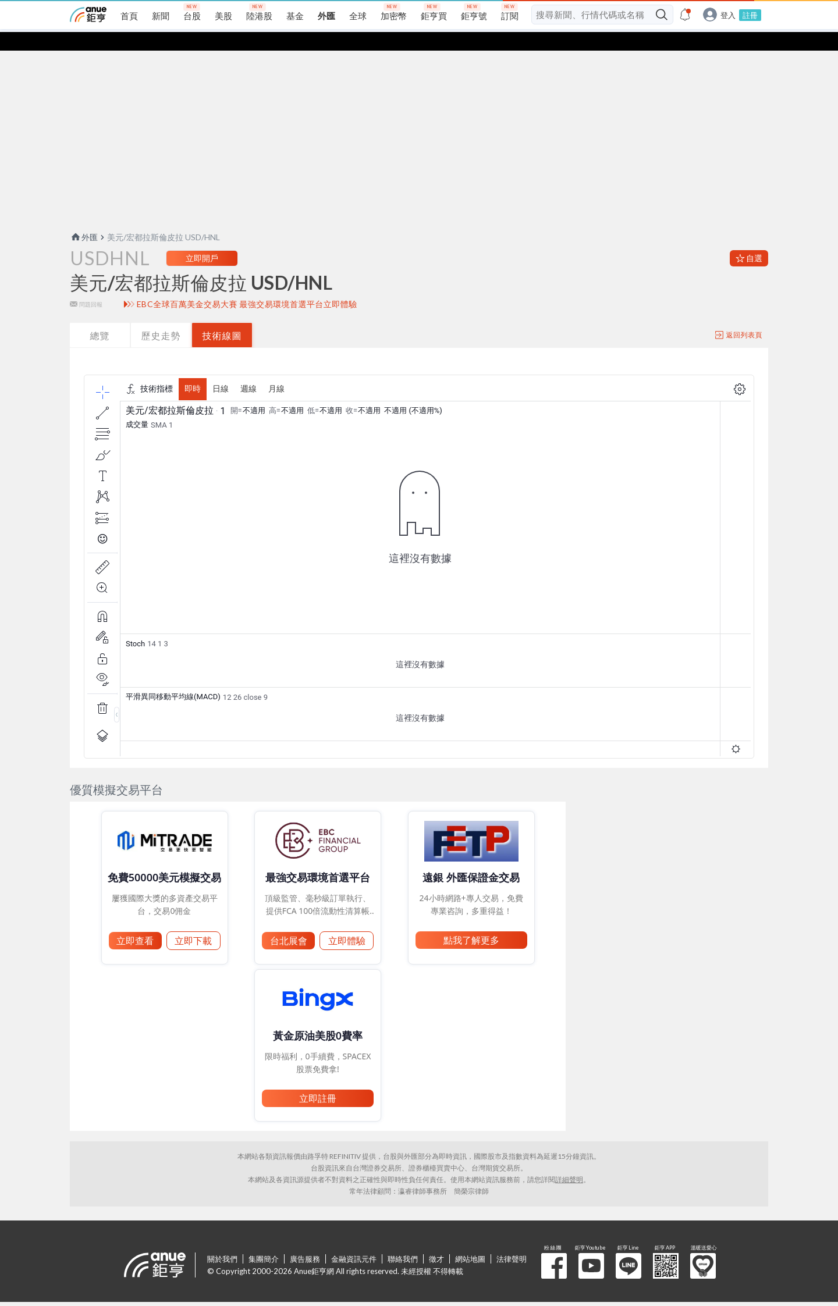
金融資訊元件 (354, 1240)
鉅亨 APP (666, 1247)
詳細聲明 (569, 1160)
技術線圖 (222, 316)
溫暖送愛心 (703, 1247)
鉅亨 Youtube (591, 1247)
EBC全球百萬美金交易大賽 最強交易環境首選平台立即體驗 (247, 286)
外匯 (84, 218)
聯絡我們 (403, 1240)
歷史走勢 (161, 316)
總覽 (100, 316)
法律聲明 (511, 1240)
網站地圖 (470, 1240)
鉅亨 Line (628, 1247)
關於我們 (222, 1240)
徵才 (436, 1240)
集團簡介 (263, 1240)
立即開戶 (202, 239)
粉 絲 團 (554, 1247)
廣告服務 (305, 1240)
